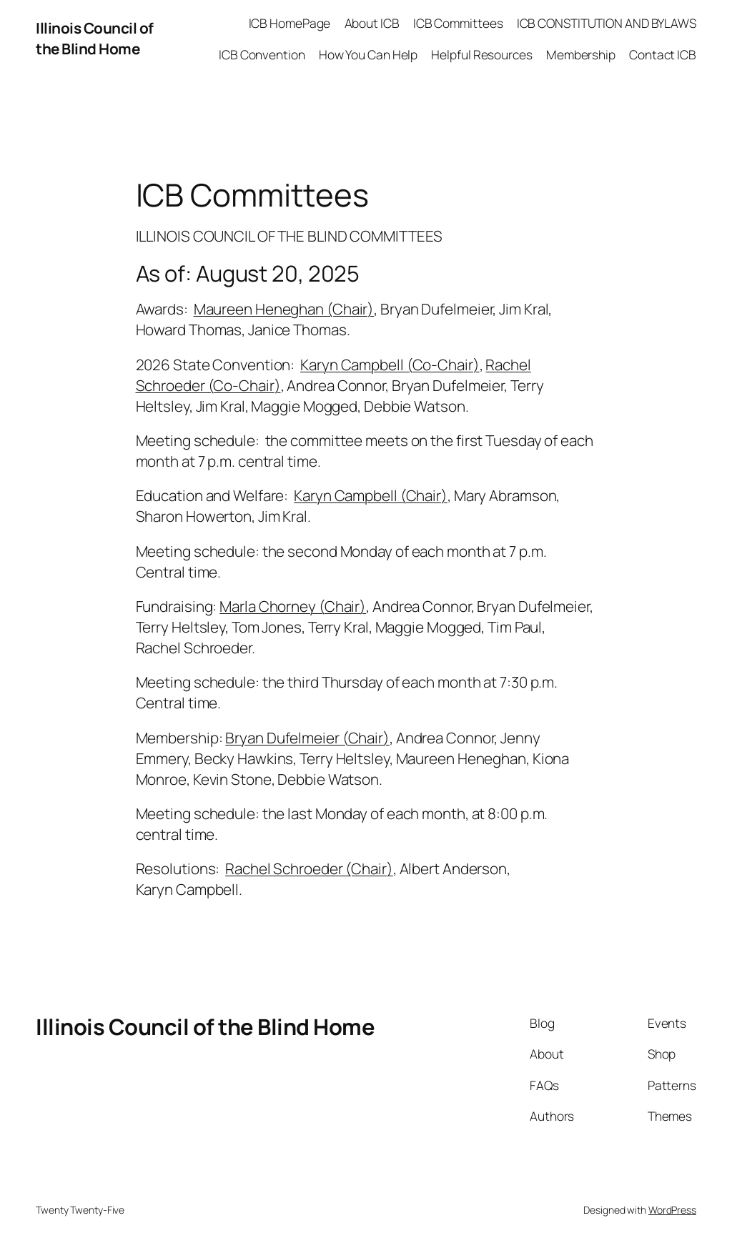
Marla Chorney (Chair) (292, 606)
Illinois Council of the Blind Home (95, 38)
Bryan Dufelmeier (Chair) (307, 738)
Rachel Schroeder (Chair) (309, 868)
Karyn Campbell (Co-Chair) (390, 365)
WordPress (672, 1210)
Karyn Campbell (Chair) (370, 495)
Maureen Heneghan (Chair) (284, 309)
